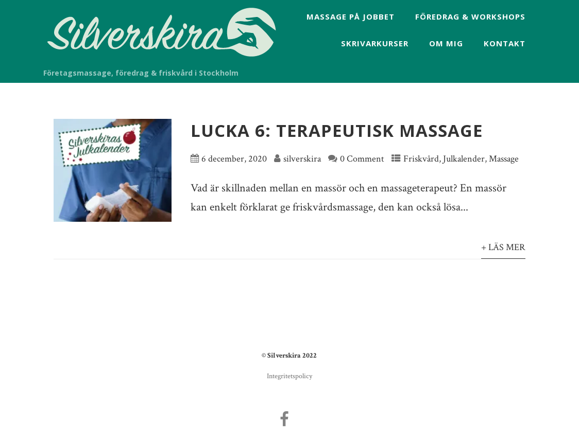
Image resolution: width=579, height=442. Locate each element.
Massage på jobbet (350, 16)
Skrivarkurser (374, 43)
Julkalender (464, 159)
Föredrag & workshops (470, 16)
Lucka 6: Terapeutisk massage (337, 130)
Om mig (446, 43)
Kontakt (504, 43)
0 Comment (362, 159)
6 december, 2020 (234, 159)
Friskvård (421, 159)
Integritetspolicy (289, 376)
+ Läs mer (503, 247)
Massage (504, 159)
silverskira (302, 159)
